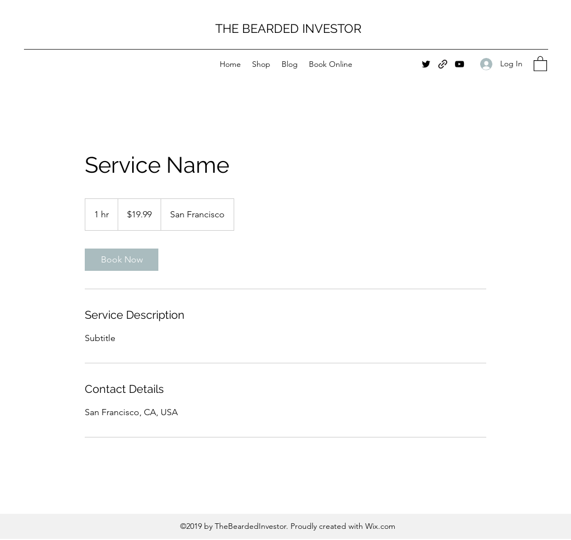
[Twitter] (426, 64)
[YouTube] (459, 64)
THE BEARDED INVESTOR (288, 28)
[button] (540, 63)
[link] (121, 260)
